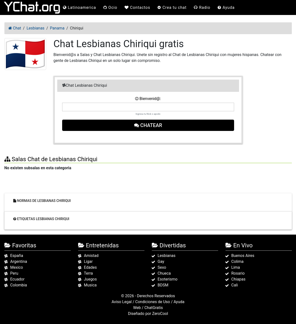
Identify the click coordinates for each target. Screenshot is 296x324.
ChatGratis (153, 307)
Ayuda (226, 7)
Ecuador (17, 279)
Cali (234, 285)
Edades (90, 267)
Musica (90, 285)
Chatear (148, 125)
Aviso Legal (122, 301)
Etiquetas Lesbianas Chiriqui (41, 219)
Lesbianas (167, 255)
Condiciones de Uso (152, 301)
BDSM (163, 285)
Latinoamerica (79, 7)
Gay (161, 261)
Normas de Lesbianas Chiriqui (42, 201)
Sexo (162, 267)
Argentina (18, 261)
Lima (235, 267)
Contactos (137, 7)
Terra (88, 273)
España (16, 255)
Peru (14, 273)
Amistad (91, 255)
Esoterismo (168, 279)
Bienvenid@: (148, 99)
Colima (237, 261)
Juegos (90, 279)
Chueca (164, 273)
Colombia (18, 285)
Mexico (16, 267)
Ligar (88, 261)
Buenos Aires (242, 255)
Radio (202, 7)
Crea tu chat (171, 7)
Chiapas (238, 279)
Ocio (110, 7)
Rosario (238, 273)
